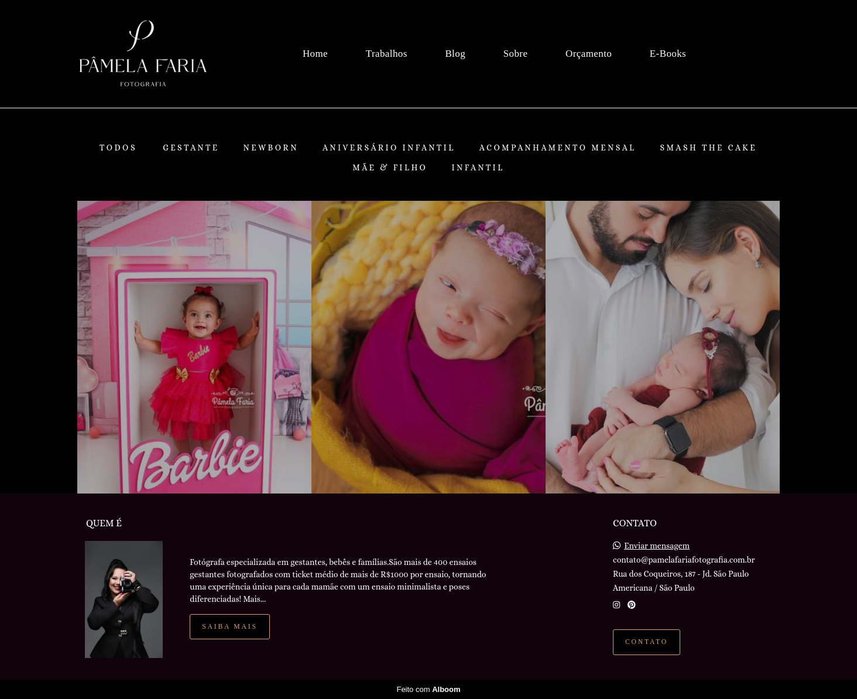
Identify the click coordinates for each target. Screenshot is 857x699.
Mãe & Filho (389, 167)
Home (315, 53)
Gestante (191, 147)
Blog (455, 53)
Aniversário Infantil (389, 147)
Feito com (428, 689)
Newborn (271, 147)
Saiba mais (229, 627)
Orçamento (588, 53)
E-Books (668, 53)
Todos (118, 147)
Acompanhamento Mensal (557, 147)
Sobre (515, 53)
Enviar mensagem (657, 546)
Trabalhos (386, 53)
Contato (646, 642)
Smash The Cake (708, 147)
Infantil (477, 167)
